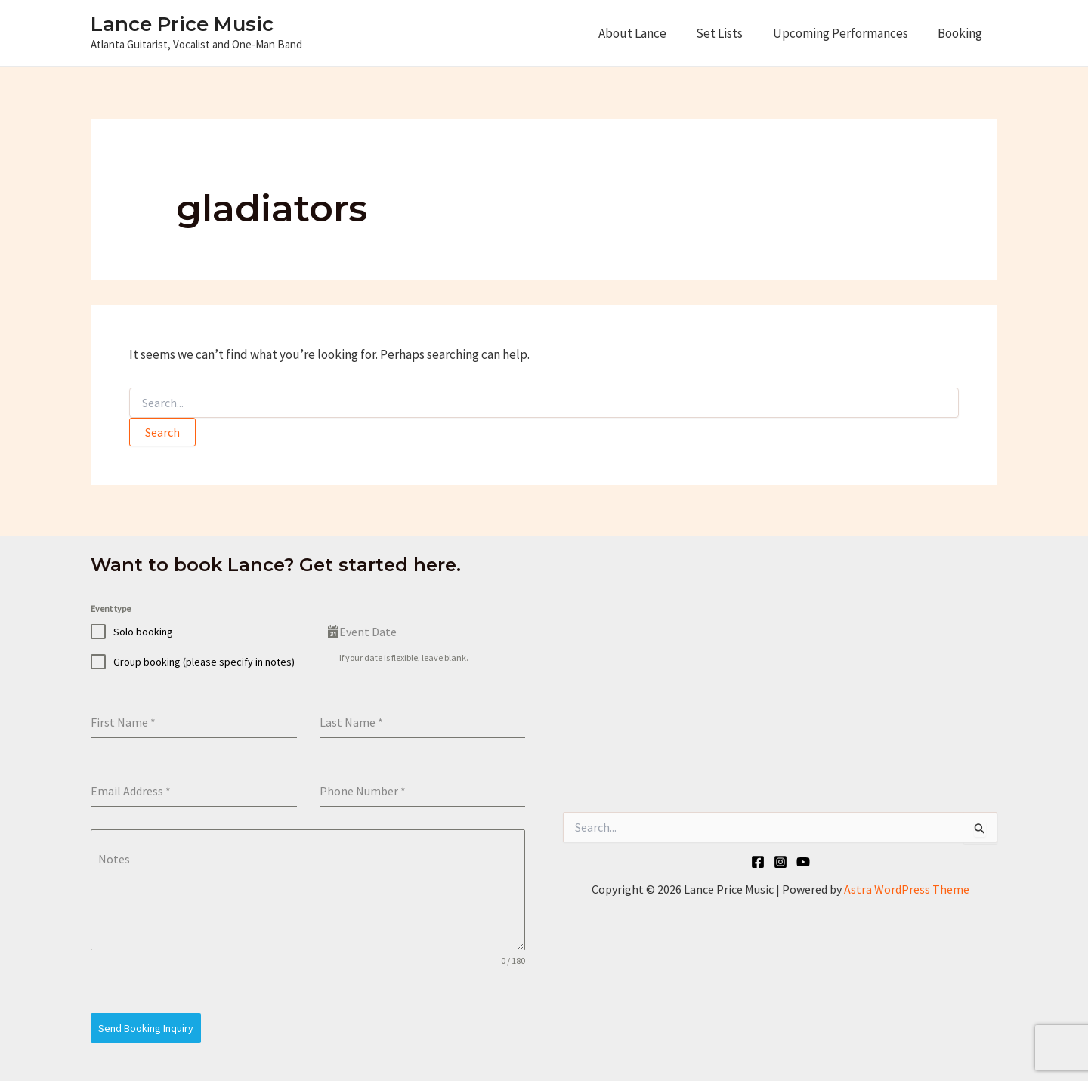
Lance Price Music (182, 24)
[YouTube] (803, 862)
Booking (962, 33)
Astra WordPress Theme (906, 889)
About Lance (647, 33)
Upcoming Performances (846, 33)
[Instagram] (780, 862)
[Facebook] (758, 862)
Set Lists (729, 33)
